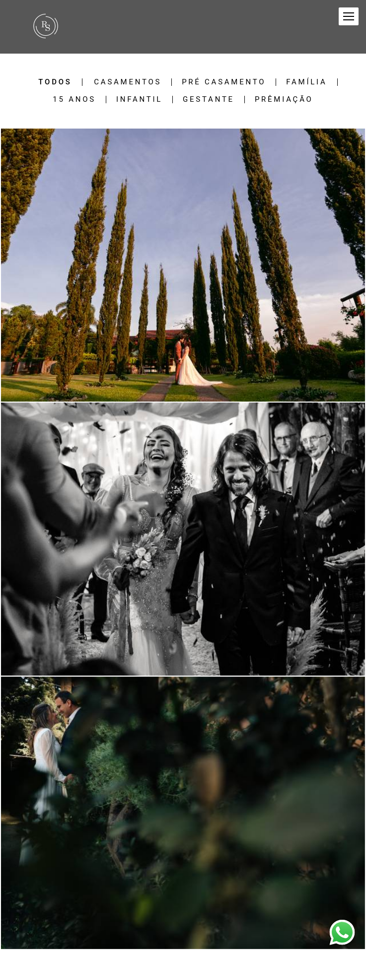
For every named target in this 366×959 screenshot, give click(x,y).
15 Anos (74, 99)
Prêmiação (284, 99)
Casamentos (127, 82)
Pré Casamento (224, 82)
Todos (55, 82)
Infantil (139, 99)
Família (306, 82)
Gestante (208, 99)
